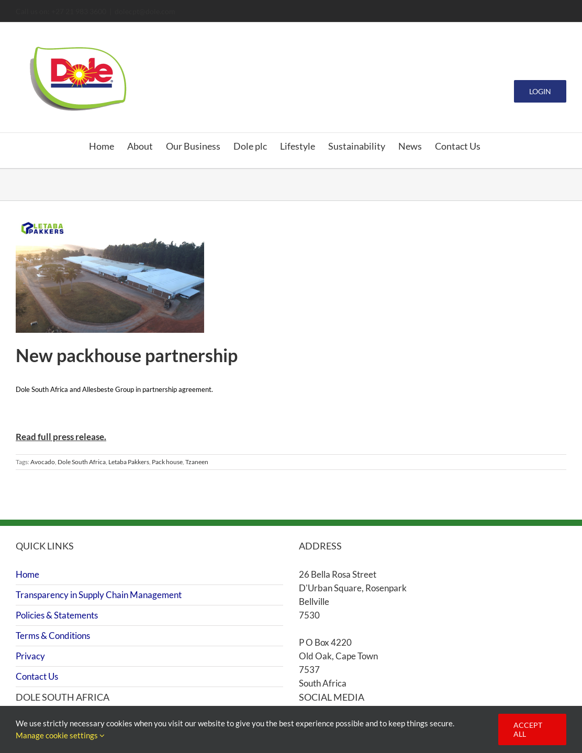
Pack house (167, 462)
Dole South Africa (82, 462)
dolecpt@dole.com (145, 11)
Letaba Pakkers (128, 462)
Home (27, 574)
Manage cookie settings (60, 735)
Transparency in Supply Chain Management (99, 594)
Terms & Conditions (53, 635)
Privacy (30, 655)
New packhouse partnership (127, 355)
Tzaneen (196, 462)
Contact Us (37, 676)
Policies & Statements (57, 615)
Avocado (42, 462)
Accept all (527, 729)
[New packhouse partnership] (110, 275)
